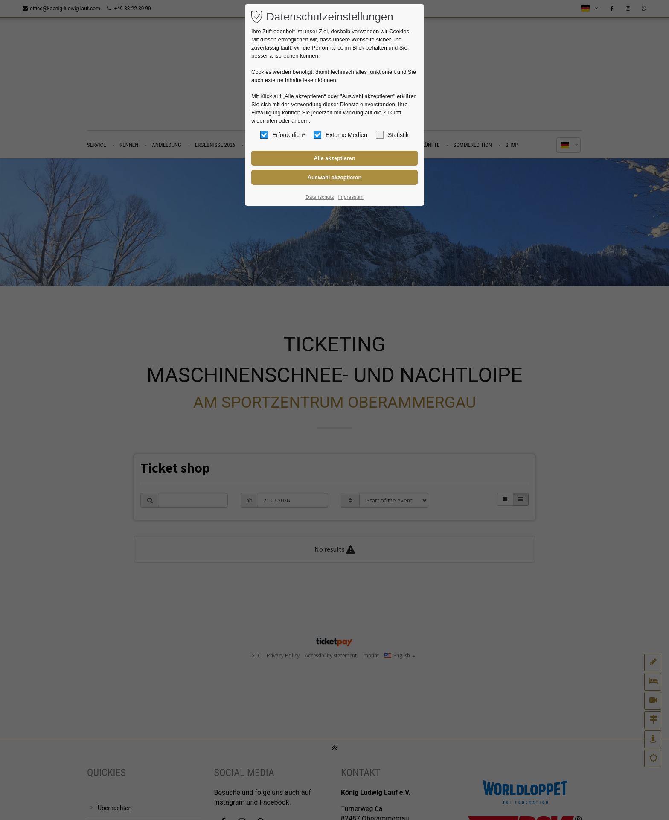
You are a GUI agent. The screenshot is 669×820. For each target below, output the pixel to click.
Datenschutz (319, 197)
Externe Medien (340, 135)
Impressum (350, 197)
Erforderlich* (282, 135)
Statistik (392, 135)
